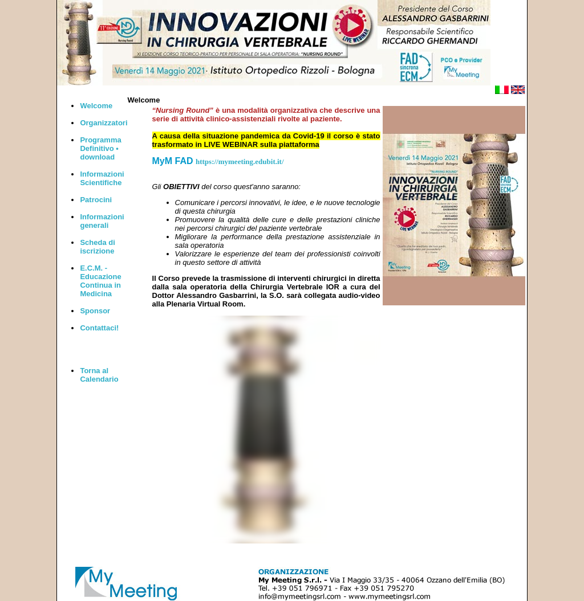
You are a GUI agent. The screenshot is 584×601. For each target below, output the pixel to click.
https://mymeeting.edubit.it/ (240, 161)
